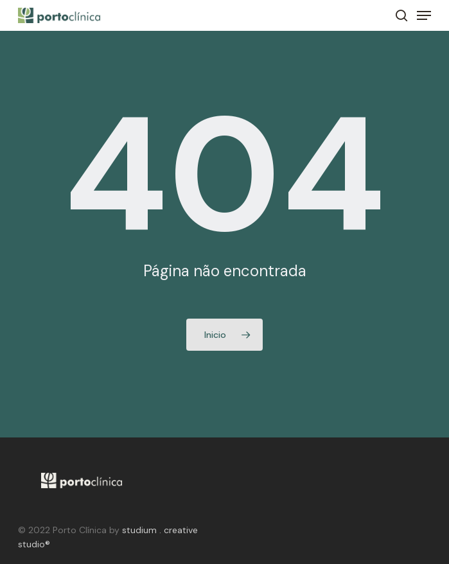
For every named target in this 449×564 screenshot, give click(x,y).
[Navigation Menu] (424, 15)
